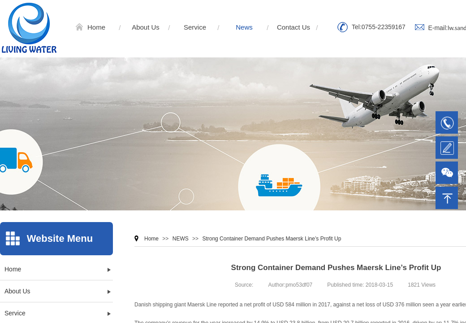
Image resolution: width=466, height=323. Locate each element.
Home (96, 27)
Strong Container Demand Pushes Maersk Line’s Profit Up (271, 239)
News (244, 27)
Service (195, 27)
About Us (146, 27)
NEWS (181, 239)
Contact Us (293, 27)
